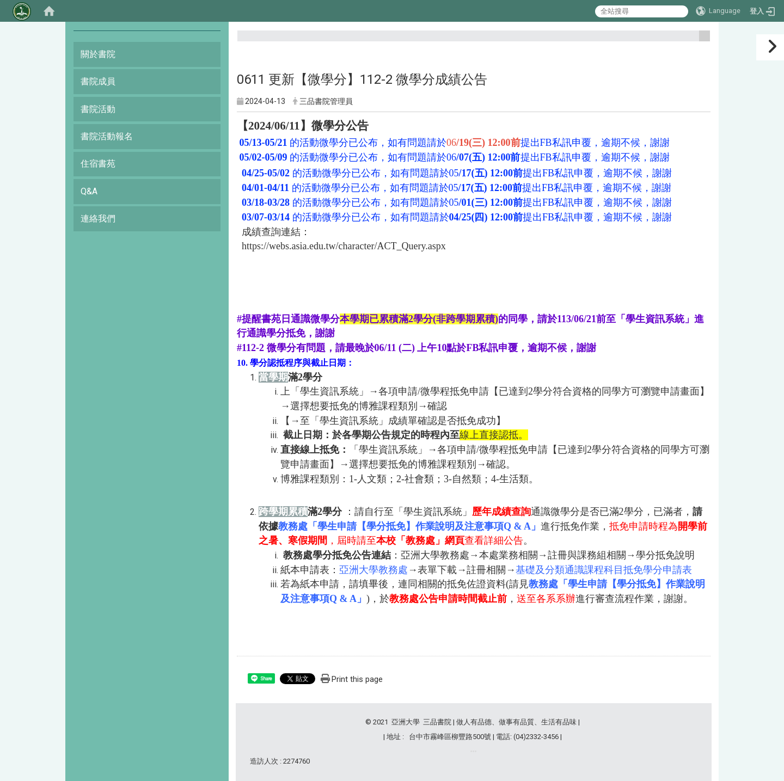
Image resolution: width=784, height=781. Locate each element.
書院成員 (98, 81)
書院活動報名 (107, 136)
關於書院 (98, 54)
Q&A (89, 191)
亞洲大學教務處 (435, 555)
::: (700, 40)
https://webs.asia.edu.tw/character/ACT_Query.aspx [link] (344, 246)
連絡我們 (98, 218)
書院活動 (98, 109)
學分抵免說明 (665, 555)
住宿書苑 (98, 163)
